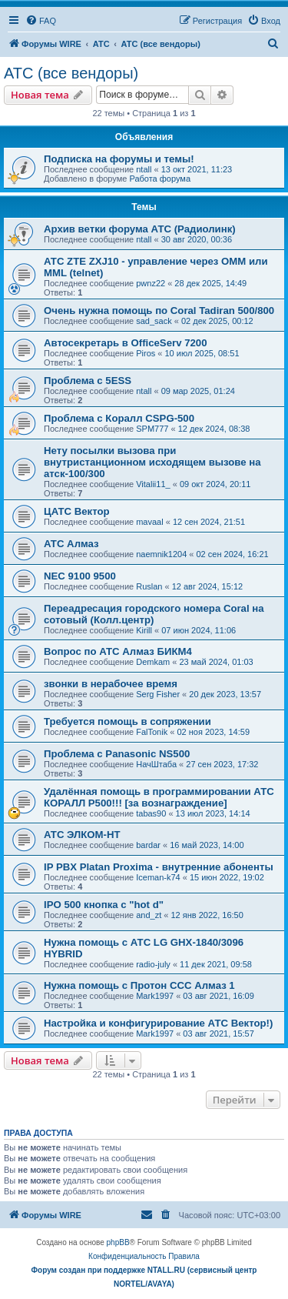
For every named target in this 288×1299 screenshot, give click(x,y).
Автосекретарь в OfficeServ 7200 (125, 343)
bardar (148, 845)
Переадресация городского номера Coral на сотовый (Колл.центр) (154, 614)
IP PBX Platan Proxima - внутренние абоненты (158, 867)
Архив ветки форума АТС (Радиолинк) (140, 229)
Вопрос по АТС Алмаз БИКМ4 (118, 651)
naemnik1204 (161, 554)
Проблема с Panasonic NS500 (117, 754)
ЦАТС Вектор (77, 511)
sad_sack (153, 321)
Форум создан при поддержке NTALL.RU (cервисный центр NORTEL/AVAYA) (144, 1277)
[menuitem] (40, 21)
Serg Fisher (158, 694)
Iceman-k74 (158, 877)
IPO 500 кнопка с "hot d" (104, 904)
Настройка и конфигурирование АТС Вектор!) (158, 1023)
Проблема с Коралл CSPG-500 (119, 418)
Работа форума (159, 178)
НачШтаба (156, 764)
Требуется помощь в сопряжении (127, 721)
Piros (145, 353)
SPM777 (152, 428)
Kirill (144, 630)
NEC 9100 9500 (80, 576)
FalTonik (151, 731)
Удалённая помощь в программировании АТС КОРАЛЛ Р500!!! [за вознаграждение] (159, 797)
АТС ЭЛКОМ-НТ (82, 834)
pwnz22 (150, 283)
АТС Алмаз (71, 543)
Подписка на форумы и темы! (119, 159)
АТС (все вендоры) (71, 73)
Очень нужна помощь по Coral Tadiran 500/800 (159, 310)
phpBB (118, 1242)
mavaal (149, 521)
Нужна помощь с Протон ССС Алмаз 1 (139, 985)
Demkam (153, 661)
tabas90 (151, 813)
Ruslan (149, 586)
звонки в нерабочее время (110, 684)
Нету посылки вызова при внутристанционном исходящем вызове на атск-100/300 (152, 462)
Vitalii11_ (153, 484)
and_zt (148, 915)
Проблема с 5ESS (87, 380)
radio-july (153, 964)
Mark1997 (155, 995)
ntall (143, 169)
